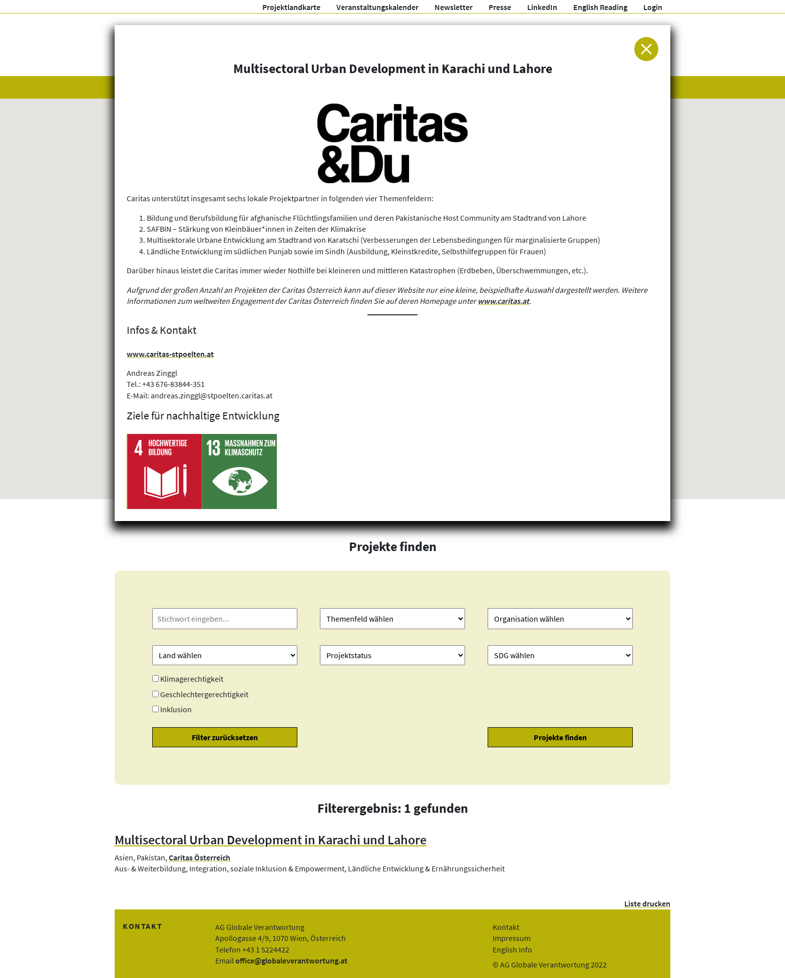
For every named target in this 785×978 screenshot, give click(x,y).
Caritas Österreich (199, 857)
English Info (512, 949)
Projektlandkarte (291, 7)
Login (652, 7)
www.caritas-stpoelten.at (170, 354)
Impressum (512, 938)
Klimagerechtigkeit (191, 679)
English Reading (600, 7)
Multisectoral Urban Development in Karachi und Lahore (271, 840)
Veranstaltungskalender (377, 7)
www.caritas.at (503, 301)
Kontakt (506, 927)
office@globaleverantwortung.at (291, 960)
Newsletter (454, 7)
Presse (500, 7)
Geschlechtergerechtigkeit (204, 694)
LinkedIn (542, 7)
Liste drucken (647, 903)
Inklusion (176, 709)
